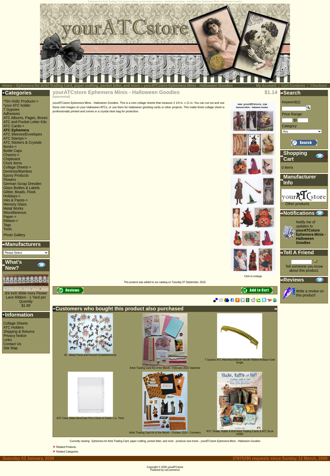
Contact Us (12, 344)
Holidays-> (12, 196)
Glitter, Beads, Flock (19, 192)
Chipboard (11, 159)
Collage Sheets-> (17, 167)
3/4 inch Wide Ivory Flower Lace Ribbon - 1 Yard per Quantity (26, 297)
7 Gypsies (11, 109)
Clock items (12, 163)
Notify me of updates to (311, 232)
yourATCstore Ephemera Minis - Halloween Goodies (188, 85)
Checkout (318, 85)
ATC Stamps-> (15, 138)
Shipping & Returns (19, 331)
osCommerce (172, 470)
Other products (297, 204)
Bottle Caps (12, 151)
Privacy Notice (14, 336)
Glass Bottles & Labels (21, 188)
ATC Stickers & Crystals (22, 142)
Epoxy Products (16, 175)
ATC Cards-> (13, 126)
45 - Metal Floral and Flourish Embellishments (90, 355)
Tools (7, 229)
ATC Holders (13, 327)
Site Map (10, 348)
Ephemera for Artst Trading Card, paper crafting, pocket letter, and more (78, 85)
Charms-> (11, 155)
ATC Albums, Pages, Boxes (25, 118)
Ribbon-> (10, 221)
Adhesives (11, 114)
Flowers (9, 179)
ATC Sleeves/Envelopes (22, 134)
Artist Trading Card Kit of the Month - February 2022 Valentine (165, 368)
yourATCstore (175, 467)
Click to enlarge (253, 275)
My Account (266, 85)
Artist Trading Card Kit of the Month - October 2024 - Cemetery (165, 432)
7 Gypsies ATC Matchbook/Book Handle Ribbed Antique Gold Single (240, 361)
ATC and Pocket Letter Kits (25, 122)
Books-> (10, 146)
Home (7, 85)
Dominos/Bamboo (17, 171)
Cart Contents (293, 85)
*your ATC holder (17, 105)
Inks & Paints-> (15, 200)
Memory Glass (15, 204)
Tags (7, 225)
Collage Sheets (15, 323)
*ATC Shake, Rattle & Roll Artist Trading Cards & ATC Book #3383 (240, 433)
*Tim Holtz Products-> (20, 101)
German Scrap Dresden (22, 184)
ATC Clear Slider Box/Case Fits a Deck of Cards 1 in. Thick (90, 418)
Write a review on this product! (310, 293)
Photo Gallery (14, 235)
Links (7, 340)
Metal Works (13, 208)
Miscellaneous (14, 212)
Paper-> (9, 217)
